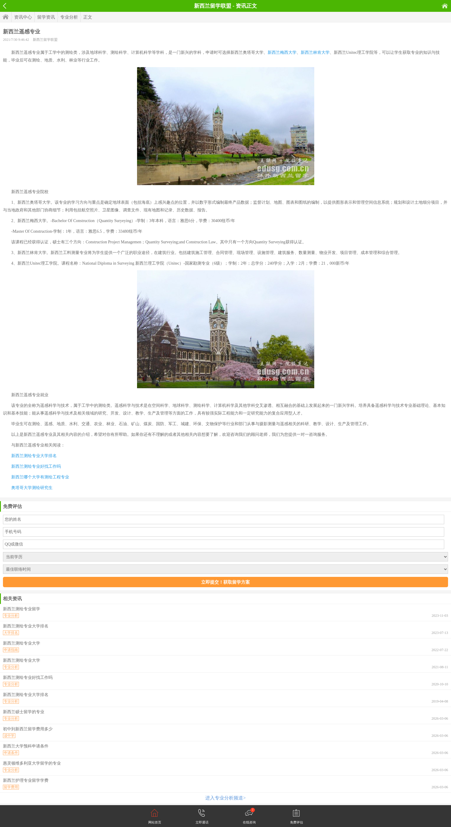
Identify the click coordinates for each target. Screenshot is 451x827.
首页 (445, 5)
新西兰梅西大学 (282, 52)
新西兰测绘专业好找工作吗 (36, 466)
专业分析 (69, 17)
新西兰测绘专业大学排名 (34, 456)
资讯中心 (23, 17)
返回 (4, 6)
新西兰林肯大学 (315, 52)
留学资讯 (46, 17)
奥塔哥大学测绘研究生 (32, 487)
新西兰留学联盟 (45, 40)
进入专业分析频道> (225, 797)
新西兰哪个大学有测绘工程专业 (40, 477)
